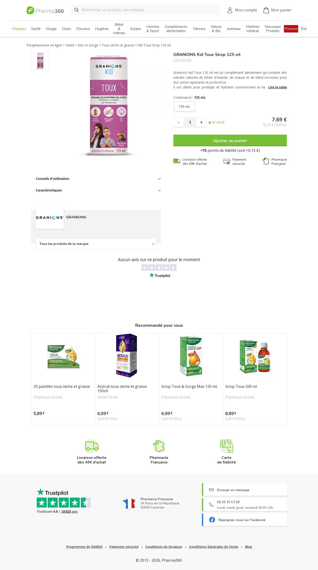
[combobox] (145, 10)
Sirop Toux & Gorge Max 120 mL (189, 386)
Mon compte (246, 10)
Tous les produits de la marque (64, 244)
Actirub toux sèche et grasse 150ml (122, 388)
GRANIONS (182, 61)
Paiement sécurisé (124, 546)
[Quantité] (189, 122)
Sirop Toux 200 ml (241, 386)
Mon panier (277, 10)
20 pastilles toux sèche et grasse (61, 386)
